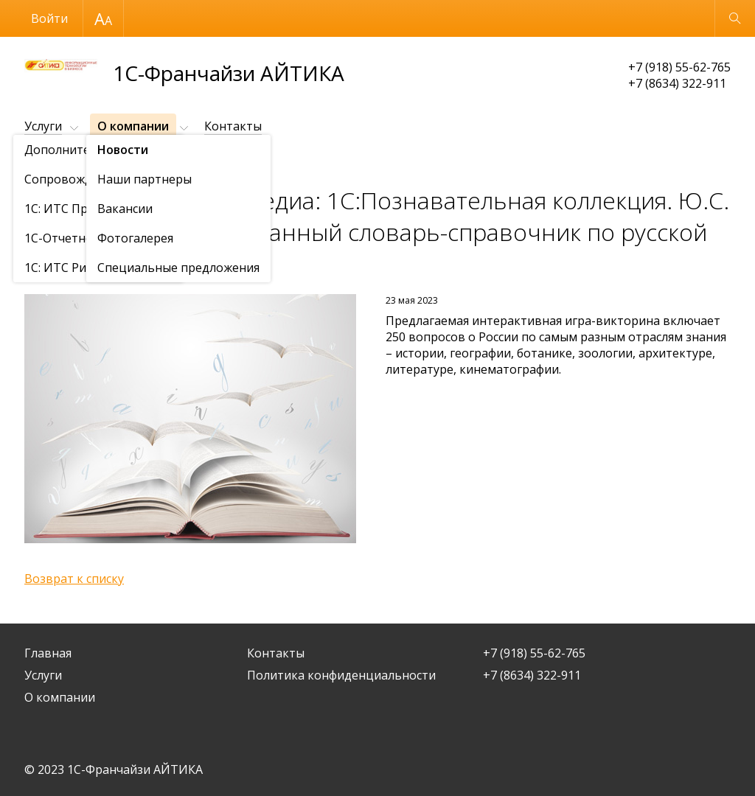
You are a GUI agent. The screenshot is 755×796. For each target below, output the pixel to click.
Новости (109, 162)
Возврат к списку (74, 578)
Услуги (43, 126)
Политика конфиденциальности (341, 675)
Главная (48, 653)
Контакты (233, 126)
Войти (49, 18)
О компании (133, 126)
